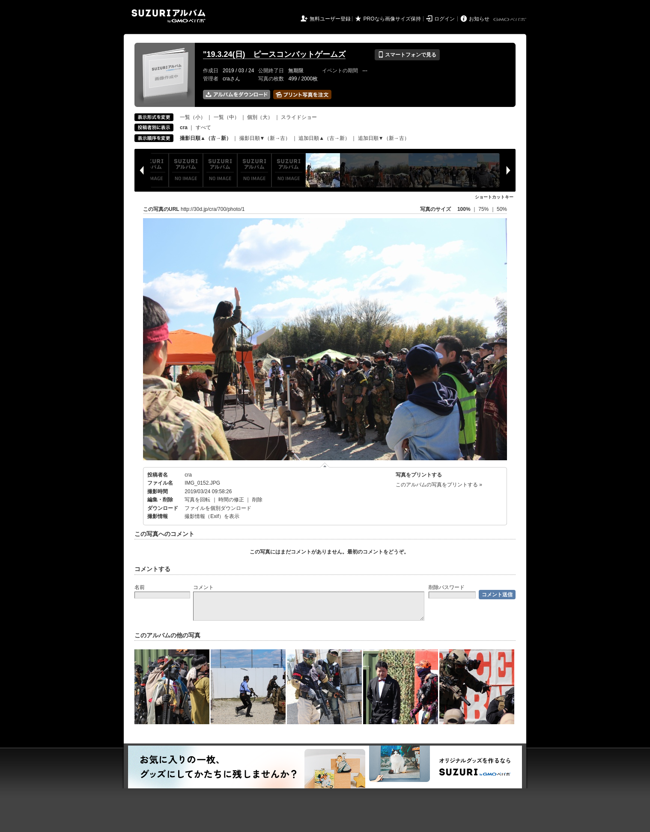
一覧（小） (193, 117)
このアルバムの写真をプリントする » (439, 485)
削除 (257, 500)
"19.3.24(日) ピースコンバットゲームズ (274, 54)
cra (188, 475)
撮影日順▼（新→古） (265, 138)
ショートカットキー (494, 197)
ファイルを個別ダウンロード (218, 508)
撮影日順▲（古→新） (205, 138)
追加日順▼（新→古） (383, 138)
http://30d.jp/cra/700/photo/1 (212, 209)
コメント (203, 587)
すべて (203, 127)
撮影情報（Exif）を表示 (212, 516)
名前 (139, 587)
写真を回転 (197, 500)
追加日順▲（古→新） (324, 138)
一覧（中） (226, 117)
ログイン (444, 19)
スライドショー (299, 117)
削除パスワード (447, 587)
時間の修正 (231, 500)
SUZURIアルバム (168, 16)
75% (484, 209)
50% (502, 209)
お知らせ (479, 19)
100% (464, 209)
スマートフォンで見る (407, 54)
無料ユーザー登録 (330, 19)
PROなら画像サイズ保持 (392, 19)
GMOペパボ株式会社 (510, 19)
